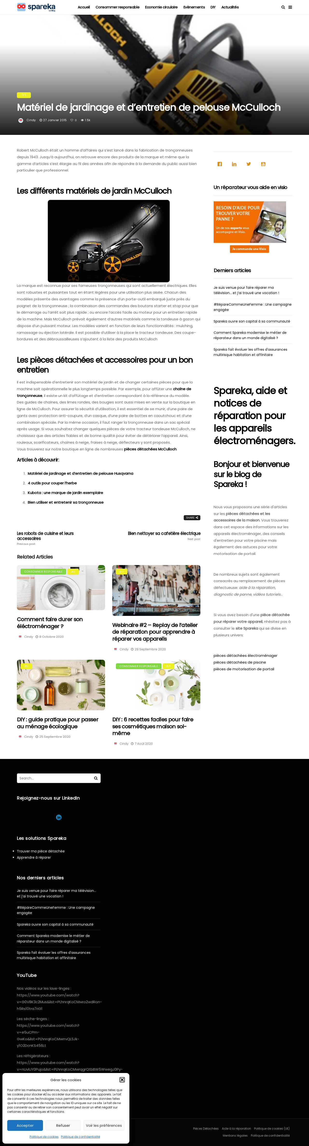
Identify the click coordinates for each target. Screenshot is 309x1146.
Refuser (63, 1125)
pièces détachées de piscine (240, 662)
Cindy (31, 120)
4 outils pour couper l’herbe (52, 483)
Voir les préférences (104, 1125)
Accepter (25, 1125)
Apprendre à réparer (34, 857)
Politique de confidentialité (80, 1137)
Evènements (194, 7)
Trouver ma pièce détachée (41, 851)
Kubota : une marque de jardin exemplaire (65, 492)
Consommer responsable (118, 7)
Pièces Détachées (206, 1128)
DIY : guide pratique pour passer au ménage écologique (57, 723)
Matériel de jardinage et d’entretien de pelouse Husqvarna (80, 473)
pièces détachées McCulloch (150, 449)
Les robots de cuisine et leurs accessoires (53, 538)
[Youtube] (264, 164)
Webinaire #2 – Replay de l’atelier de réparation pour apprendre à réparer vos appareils (155, 632)
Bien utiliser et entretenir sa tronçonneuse (66, 502)
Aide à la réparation (236, 1128)
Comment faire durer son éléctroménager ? (50, 623)
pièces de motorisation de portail (244, 669)
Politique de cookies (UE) (272, 1128)
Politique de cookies (44, 1137)
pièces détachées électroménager (245, 655)
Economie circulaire (161, 7)
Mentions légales (235, 1135)
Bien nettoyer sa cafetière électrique (163, 536)
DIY (213, 7)
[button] (122, 1079)
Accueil (84, 7)
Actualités (230, 7)
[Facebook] (221, 164)
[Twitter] (250, 164)
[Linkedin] (235, 164)
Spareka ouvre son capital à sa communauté (252, 321)
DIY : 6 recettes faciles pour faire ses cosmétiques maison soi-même (152, 726)
